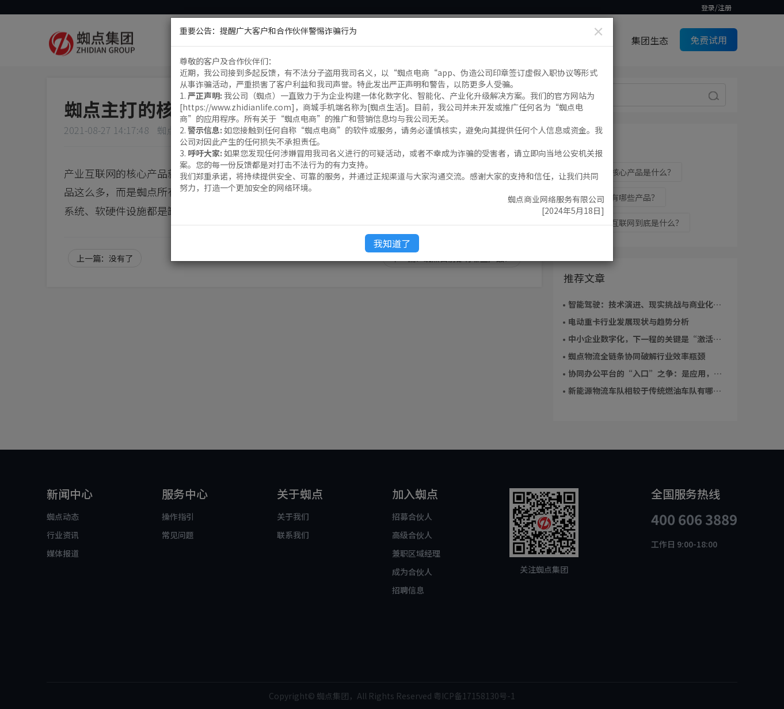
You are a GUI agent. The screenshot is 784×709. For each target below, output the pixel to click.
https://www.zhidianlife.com (236, 107)
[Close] (598, 31)
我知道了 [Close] (392, 243)
